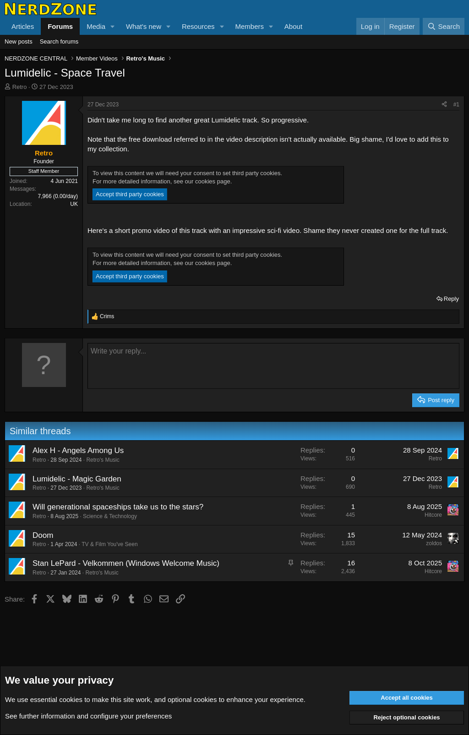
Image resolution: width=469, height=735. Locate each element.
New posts (19, 41)
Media (96, 26)
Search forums (59, 41)
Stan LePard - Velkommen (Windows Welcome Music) (126, 563)
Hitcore (433, 515)
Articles (22, 26)
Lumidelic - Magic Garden (77, 479)
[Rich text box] (273, 366)
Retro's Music (102, 460)
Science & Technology (110, 516)
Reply (451, 298)
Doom (43, 535)
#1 (456, 104)
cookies (70, 699)
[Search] (443, 26)
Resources (198, 26)
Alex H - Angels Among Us (78, 450)
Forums (60, 26)
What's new (143, 26)
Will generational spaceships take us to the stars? (118, 507)
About (293, 26)
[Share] (444, 104)
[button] (112, 26)
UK (74, 204)
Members (249, 26)
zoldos (434, 543)
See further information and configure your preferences (88, 716)
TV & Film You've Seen (109, 544)
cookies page (212, 181)
